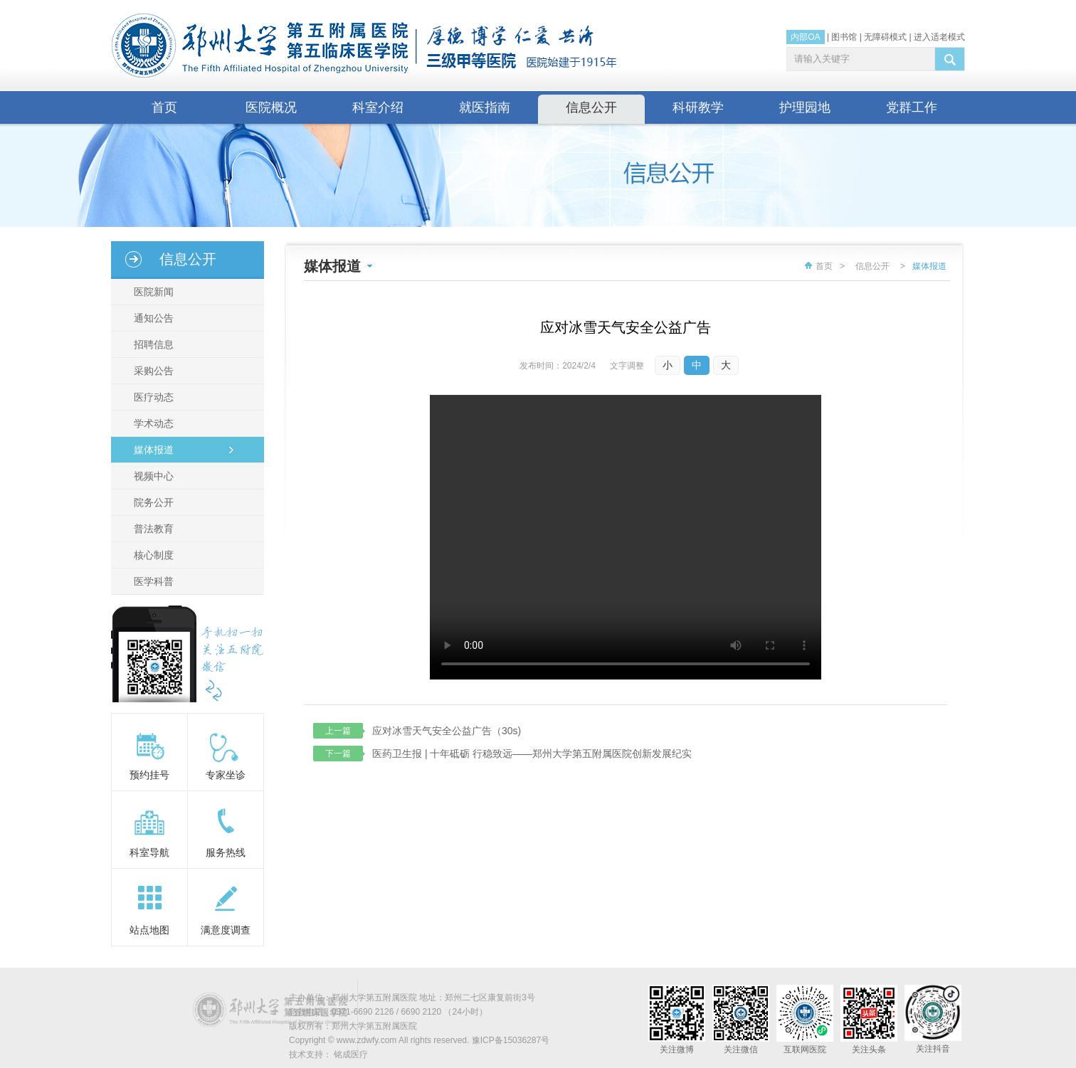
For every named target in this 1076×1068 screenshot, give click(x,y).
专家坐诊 (226, 775)
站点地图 (149, 930)
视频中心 (154, 476)
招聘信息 (154, 344)
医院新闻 (154, 291)
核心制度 (154, 555)
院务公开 (154, 502)
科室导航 (149, 852)
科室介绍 (378, 107)
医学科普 (154, 581)
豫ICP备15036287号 (510, 1040)
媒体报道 (154, 449)
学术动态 (154, 423)
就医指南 (484, 107)
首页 (164, 107)
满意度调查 (225, 930)
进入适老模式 (939, 37)
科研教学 (698, 107)
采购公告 (154, 370)
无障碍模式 (885, 37)
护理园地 (804, 107)
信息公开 (591, 107)
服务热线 (226, 852)
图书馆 (844, 37)
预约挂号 (149, 775)
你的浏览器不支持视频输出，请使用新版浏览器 (625, 537)
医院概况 (271, 107)
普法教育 (154, 528)
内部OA (805, 37)
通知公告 (154, 318)
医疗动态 (154, 397)
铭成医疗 (351, 1054)
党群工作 (911, 107)
